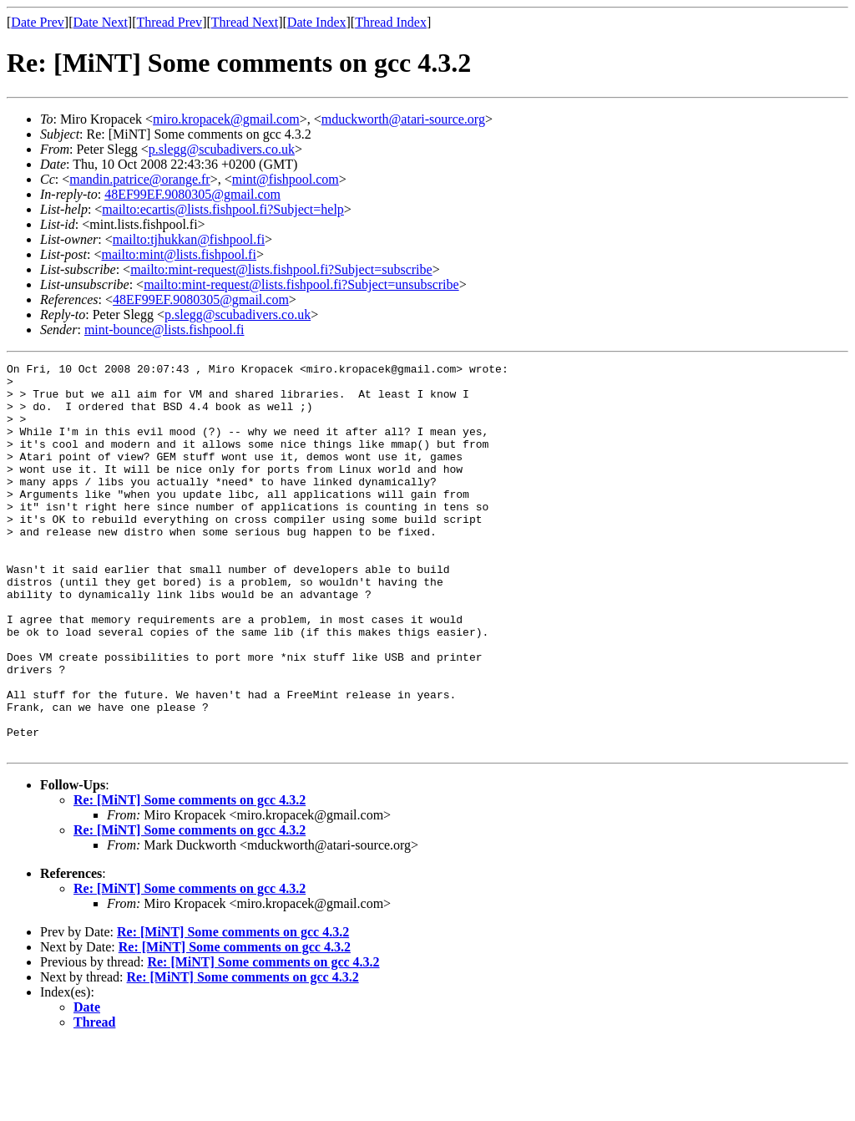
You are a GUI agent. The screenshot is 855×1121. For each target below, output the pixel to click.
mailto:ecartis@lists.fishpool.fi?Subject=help (222, 209)
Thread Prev (169, 22)
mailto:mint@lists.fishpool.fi (178, 254)
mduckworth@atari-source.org (403, 119)
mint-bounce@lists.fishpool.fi (164, 329)
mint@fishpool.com (285, 179)
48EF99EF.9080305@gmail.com (192, 194)
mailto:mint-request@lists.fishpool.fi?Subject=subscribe (281, 269)
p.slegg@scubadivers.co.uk (222, 149)
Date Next (100, 22)
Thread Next (244, 22)
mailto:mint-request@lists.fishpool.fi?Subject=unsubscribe (301, 284)
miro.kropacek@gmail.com (226, 119)
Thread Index (391, 22)
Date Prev (37, 22)
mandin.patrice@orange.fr (139, 179)
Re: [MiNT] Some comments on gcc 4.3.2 (189, 877)
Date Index (317, 22)
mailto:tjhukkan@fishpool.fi (189, 239)
